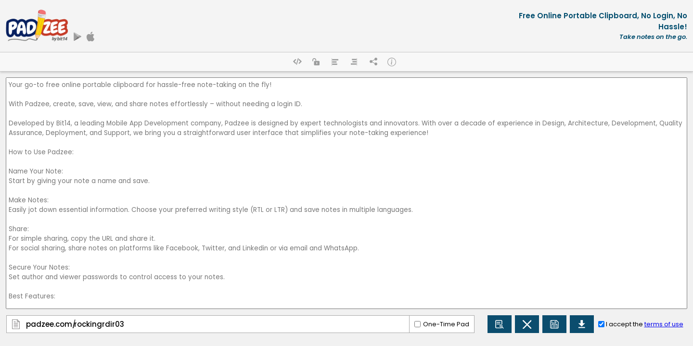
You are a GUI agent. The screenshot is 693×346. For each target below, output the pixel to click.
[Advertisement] (297, 26)
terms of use (663, 324)
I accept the (644, 324)
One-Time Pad (446, 324)
